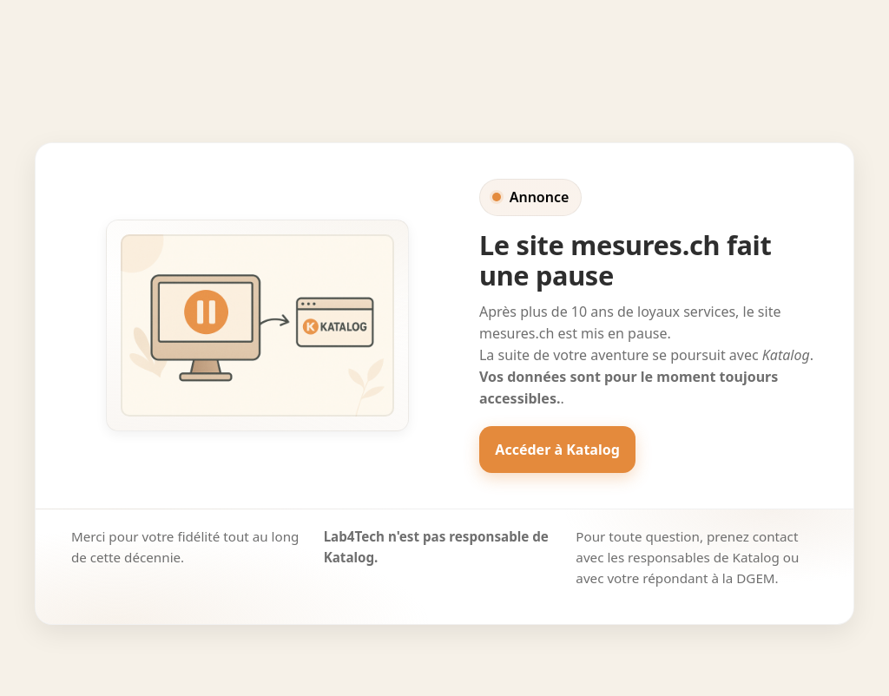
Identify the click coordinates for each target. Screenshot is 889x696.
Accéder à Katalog (557, 449)
